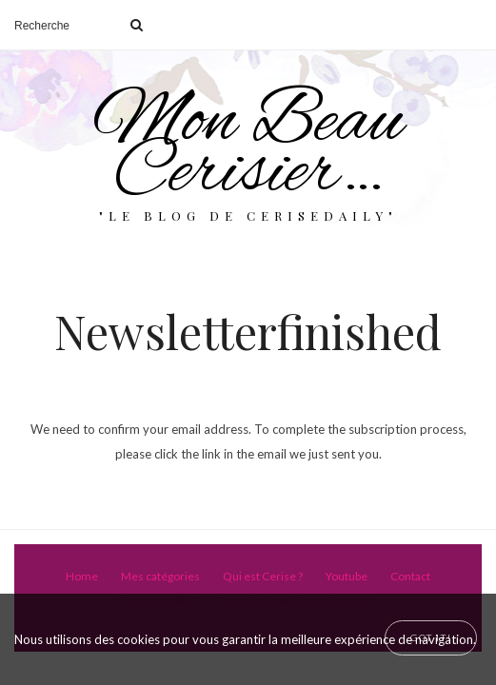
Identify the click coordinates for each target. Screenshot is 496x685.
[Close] (431, 638)
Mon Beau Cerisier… (248, 148)
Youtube (346, 576)
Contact (410, 576)
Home (82, 576)
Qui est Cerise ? (263, 576)
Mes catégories (160, 576)
